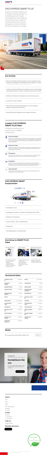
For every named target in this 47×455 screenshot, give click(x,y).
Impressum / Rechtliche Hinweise (23, 451)
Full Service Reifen (13, 136)
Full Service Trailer (13, 145)
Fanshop (6, 403)
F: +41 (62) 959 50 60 (8, 418)
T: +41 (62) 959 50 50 (8, 416)
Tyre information (7, 410)
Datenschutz (14, 451)
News (6, 399)
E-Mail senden (7, 415)
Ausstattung (11, 161)
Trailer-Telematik (12, 169)
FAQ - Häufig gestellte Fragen (10, 406)
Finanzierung (11, 153)
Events (6, 401)
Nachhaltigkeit (7, 408)
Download (37, 335)
